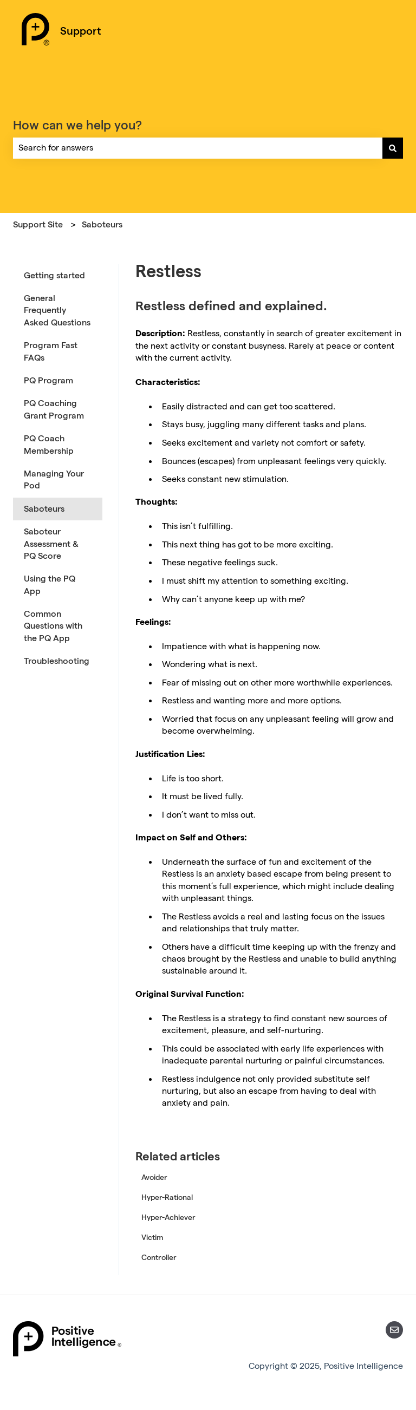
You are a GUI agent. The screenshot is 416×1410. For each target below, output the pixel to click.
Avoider (154, 1177)
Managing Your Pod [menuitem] (54, 479)
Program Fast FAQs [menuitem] (50, 351)
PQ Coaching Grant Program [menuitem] (54, 409)
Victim (152, 1237)
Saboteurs (102, 224)
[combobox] (197, 148)
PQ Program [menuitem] (48, 380)
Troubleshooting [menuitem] (56, 660)
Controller (159, 1257)
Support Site (38, 224)
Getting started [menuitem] (54, 275)
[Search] (392, 148)
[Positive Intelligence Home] (35, 31)
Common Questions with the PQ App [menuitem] (53, 626)
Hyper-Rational (167, 1197)
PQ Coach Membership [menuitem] (49, 444)
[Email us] (394, 1330)
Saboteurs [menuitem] (44, 508)
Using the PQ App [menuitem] (49, 584)
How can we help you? (77, 125)
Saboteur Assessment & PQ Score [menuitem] (51, 543)
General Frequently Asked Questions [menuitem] (57, 310)
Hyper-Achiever (168, 1217)
